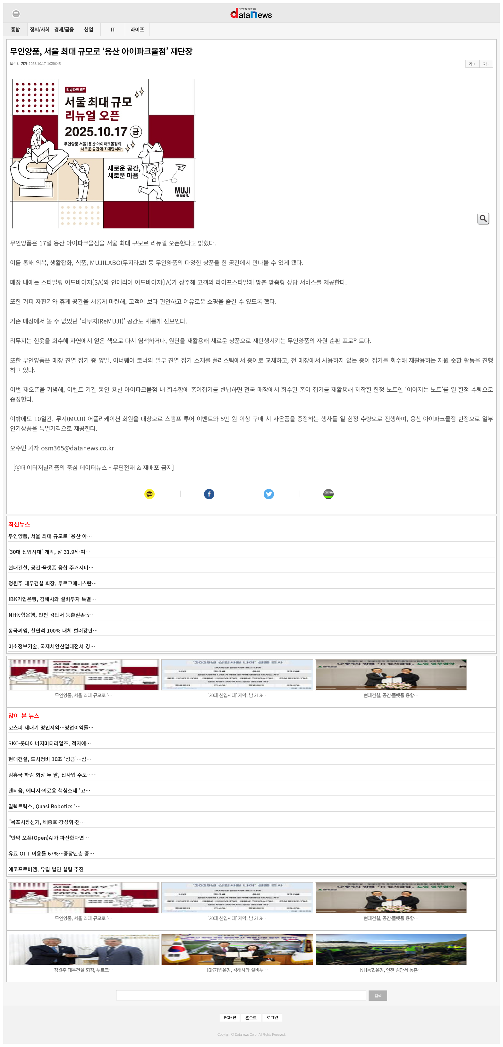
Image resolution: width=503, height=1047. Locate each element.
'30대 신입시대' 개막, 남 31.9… (237, 695)
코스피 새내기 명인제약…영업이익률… (50, 727)
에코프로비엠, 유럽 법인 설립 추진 (46, 869)
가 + (472, 64)
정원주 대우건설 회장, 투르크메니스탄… (52, 583)
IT (113, 29)
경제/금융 (64, 29)
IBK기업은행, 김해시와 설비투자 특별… (52, 599)
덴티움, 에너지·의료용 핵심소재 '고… (49, 790)
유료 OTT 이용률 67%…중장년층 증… (51, 853)
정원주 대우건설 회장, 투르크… (83, 969)
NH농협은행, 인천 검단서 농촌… (391, 969)
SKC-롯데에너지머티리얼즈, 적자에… (49, 743)
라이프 (137, 29)
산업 (88, 29)
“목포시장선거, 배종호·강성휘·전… (46, 822)
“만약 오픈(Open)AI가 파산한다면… (48, 837)
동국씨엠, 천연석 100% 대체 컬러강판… (53, 630)
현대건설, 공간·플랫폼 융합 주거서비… (50, 567)
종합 (15, 29)
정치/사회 (39, 29)
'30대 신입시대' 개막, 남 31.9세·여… (49, 551)
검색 (377, 995)
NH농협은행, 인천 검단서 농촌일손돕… (51, 614)
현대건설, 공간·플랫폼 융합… (390, 695)
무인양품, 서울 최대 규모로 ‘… (83, 695)
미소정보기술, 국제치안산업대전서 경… (51, 646)
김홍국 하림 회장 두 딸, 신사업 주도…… (52, 774)
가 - (486, 64)
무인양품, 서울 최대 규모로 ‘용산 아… (50, 536)
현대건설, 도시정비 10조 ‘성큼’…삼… (49, 759)
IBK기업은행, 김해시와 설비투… (237, 969)
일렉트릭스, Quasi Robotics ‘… (44, 806)
